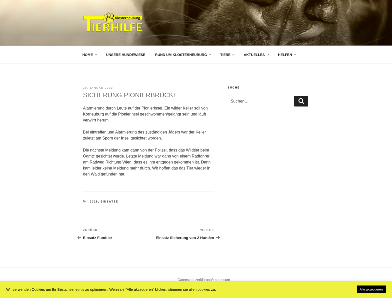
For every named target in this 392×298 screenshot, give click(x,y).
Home (90, 55)
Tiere (227, 55)
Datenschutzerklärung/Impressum (204, 280)
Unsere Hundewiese (125, 55)
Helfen (287, 55)
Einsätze (109, 201)
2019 (94, 201)
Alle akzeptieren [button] (371, 289)
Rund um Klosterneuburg (183, 55)
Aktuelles (257, 55)
